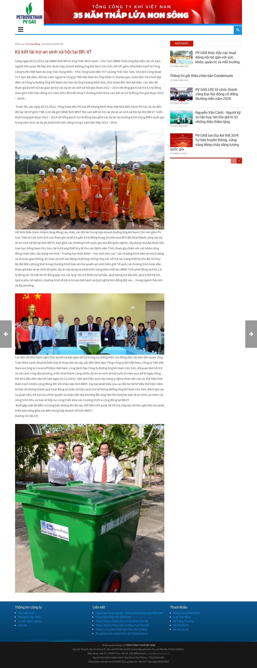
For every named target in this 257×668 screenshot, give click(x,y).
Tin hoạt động (33, 43)
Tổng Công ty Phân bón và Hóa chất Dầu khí (122, 625)
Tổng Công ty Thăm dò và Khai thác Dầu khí (122, 621)
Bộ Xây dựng (181, 629)
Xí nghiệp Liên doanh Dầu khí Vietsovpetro (122, 633)
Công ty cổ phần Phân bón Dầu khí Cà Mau (121, 629)
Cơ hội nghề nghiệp (30, 621)
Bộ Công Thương (183, 621)
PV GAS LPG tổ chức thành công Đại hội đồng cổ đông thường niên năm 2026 (216, 93)
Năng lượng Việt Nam (186, 613)
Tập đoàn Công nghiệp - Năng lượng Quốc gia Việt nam (129, 613)
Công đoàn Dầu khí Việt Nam (113, 617)
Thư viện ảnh (26, 613)
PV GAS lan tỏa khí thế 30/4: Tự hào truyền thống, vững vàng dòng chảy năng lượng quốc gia (204, 141)
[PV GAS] (29, 12)
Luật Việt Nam (182, 617)
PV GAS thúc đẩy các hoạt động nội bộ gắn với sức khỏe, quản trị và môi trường (217, 57)
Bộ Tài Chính (181, 625)
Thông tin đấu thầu (29, 617)
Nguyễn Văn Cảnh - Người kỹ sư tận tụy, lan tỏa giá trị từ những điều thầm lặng (218, 116)
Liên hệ (22, 625)
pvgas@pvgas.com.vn (158, 653)
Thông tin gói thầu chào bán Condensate (201, 75)
